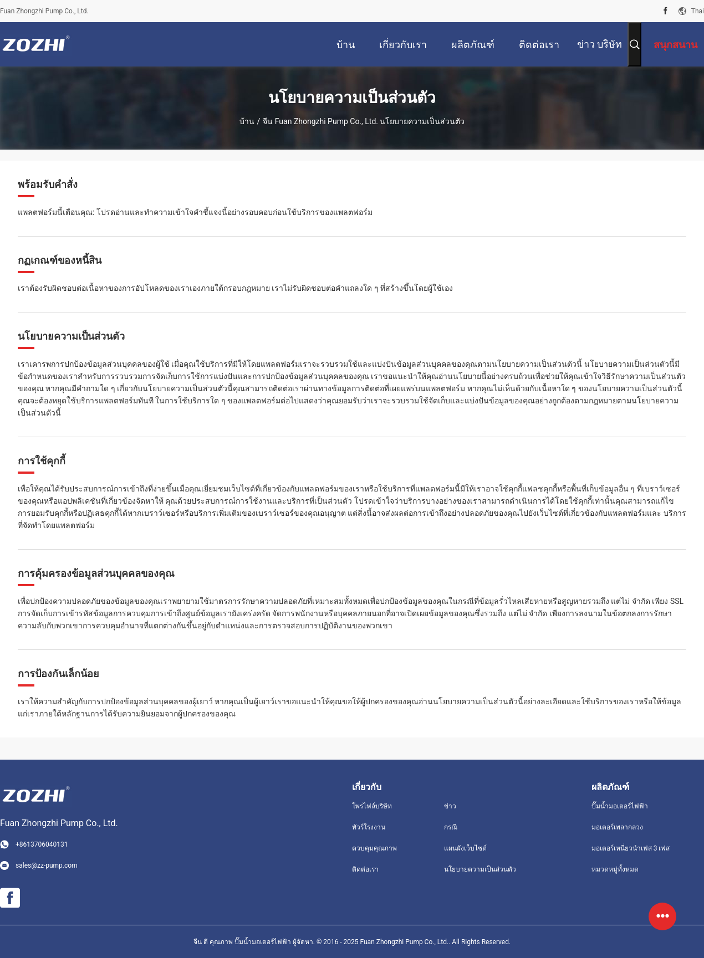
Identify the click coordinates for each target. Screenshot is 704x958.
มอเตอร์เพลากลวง (617, 827)
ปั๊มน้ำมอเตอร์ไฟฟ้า (619, 806)
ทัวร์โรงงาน (368, 827)
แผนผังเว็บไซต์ (465, 848)
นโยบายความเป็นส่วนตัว (480, 869)
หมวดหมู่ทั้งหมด (615, 869)
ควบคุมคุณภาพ (374, 848)
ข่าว (450, 806)
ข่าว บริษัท (599, 44)
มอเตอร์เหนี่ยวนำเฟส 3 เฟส (630, 848)
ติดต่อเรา (365, 869)
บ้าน (246, 121)
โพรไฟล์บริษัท (372, 806)
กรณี (450, 827)
